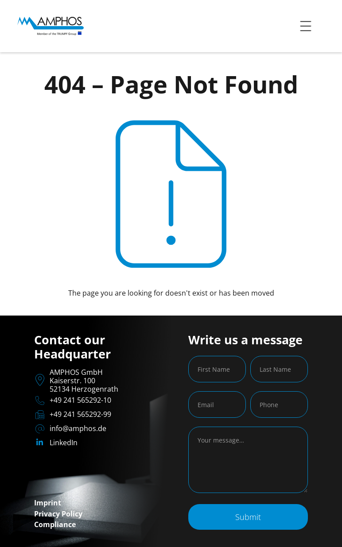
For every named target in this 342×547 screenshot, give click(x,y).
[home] (50, 26)
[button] (306, 26)
